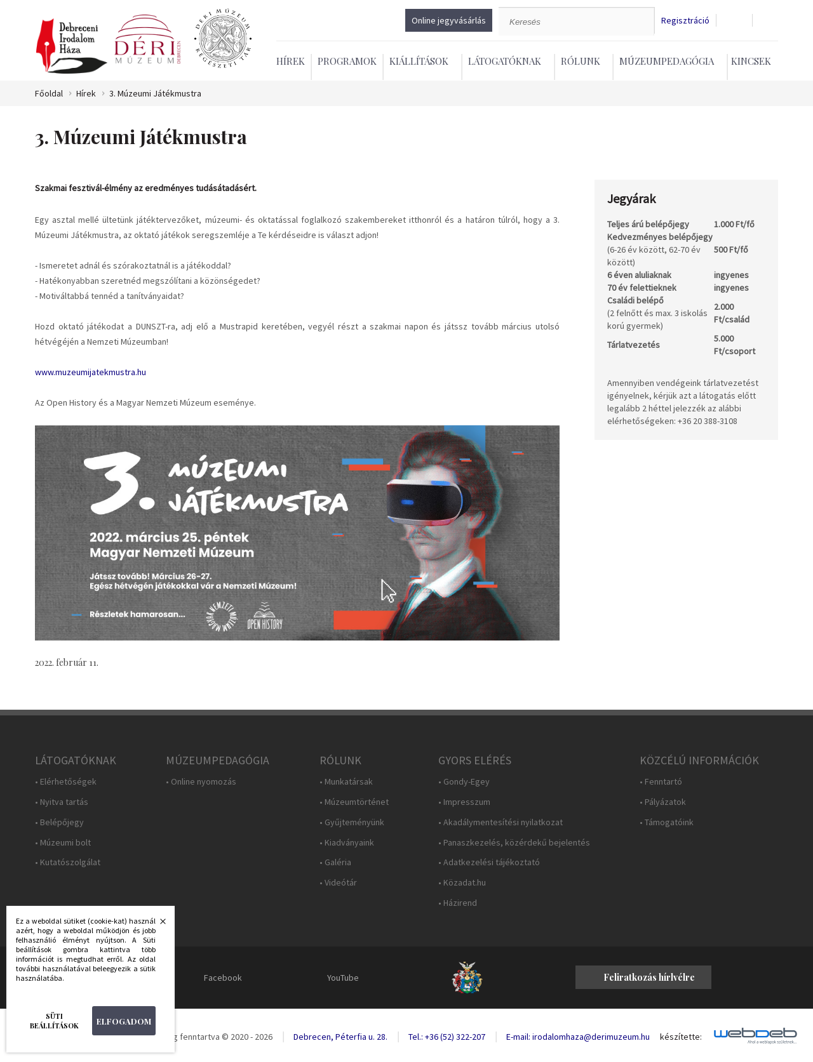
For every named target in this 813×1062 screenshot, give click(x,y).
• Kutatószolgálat (67, 862)
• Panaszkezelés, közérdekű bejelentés (514, 842)
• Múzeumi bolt (63, 842)
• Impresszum (464, 802)
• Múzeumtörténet (354, 802)
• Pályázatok (663, 802)
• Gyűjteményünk (351, 822)
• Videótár (338, 882)
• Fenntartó (661, 781)
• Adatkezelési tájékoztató (489, 862)
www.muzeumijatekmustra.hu (90, 372)
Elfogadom (124, 1021)
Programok (347, 61)
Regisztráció (685, 20)
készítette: (681, 1037)
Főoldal (49, 93)
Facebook (223, 977)
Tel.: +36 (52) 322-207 (446, 1036)
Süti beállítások (54, 1020)
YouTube (343, 977)
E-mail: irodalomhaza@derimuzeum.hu (578, 1036)
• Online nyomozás (201, 781)
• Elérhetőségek (66, 781)
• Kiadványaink (346, 842)
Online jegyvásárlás (449, 20)
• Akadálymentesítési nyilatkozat (500, 822)
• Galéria (335, 862)
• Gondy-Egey (464, 781)
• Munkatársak (346, 781)
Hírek (290, 61)
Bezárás (156, 925)
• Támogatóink (667, 822)
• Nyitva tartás (61, 802)
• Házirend (457, 903)
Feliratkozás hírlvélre (649, 977)
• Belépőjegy (59, 822)
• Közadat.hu (462, 882)
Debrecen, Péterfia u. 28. (340, 1036)
